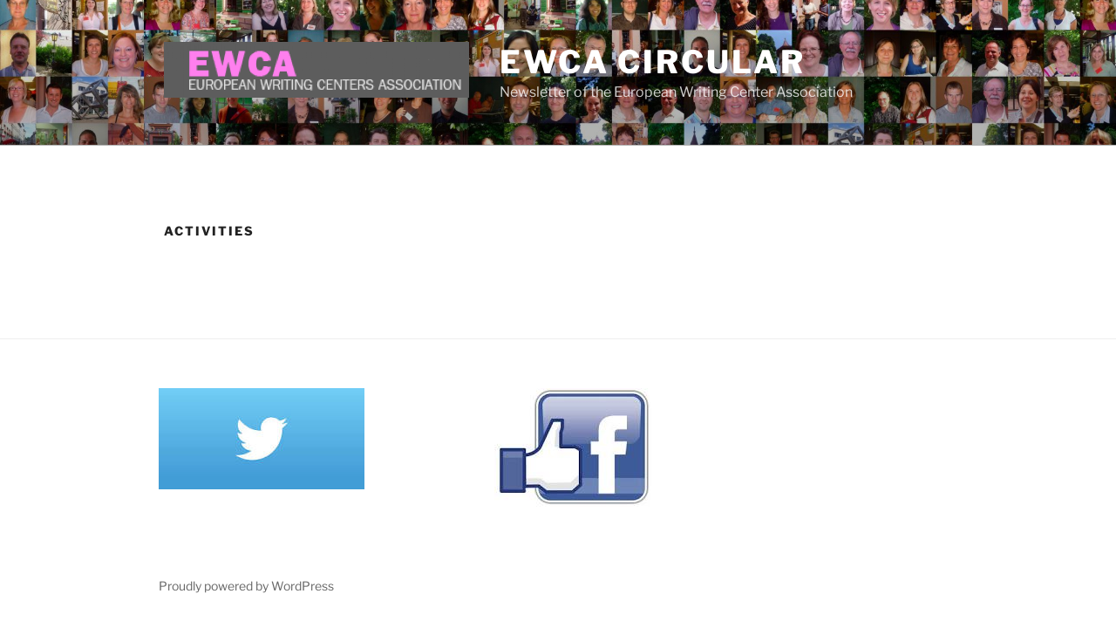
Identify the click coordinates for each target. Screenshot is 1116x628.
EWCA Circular (652, 62)
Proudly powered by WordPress (246, 585)
